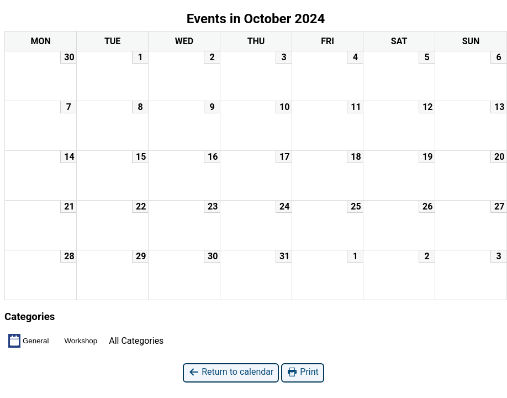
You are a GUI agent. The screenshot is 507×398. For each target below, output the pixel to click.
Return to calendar (230, 372)
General (28, 340)
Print (302, 372)
